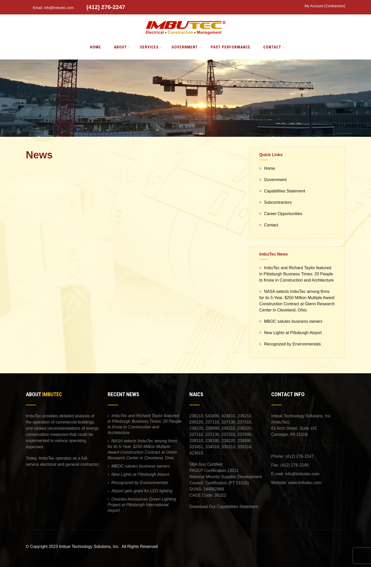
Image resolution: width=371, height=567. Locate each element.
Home (95, 47)
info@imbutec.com (302, 474)
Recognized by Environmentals (292, 344)
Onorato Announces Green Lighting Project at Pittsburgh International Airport (142, 505)
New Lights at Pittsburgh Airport (293, 333)
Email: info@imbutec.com (50, 8)
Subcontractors (278, 202)
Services (151, 47)
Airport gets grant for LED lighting (142, 491)
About (122, 47)
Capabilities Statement (284, 191)
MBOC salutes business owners (293, 321)
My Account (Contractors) (325, 6)
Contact (274, 47)
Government (186, 47)
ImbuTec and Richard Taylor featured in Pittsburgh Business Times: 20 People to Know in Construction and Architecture (296, 274)
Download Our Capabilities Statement (223, 506)
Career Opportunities (283, 213)
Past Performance (230, 47)
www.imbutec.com (305, 482)
